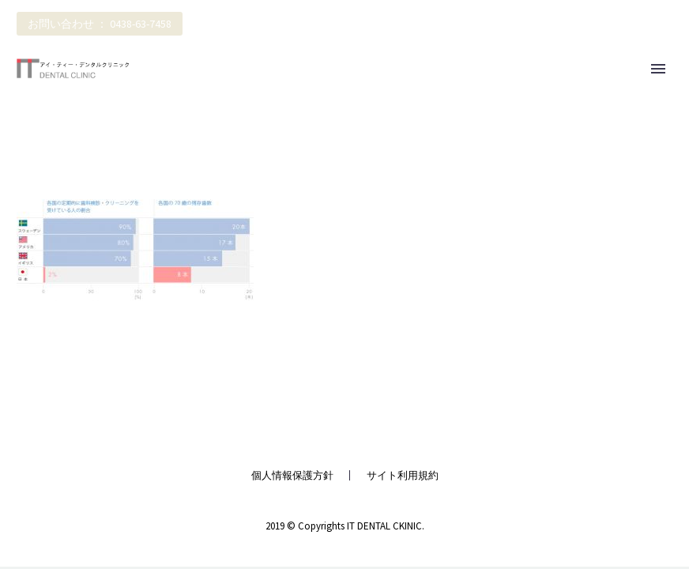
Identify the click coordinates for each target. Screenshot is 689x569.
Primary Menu (658, 68)
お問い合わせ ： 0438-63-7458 (99, 24)
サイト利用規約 (403, 475)
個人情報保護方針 (292, 475)
